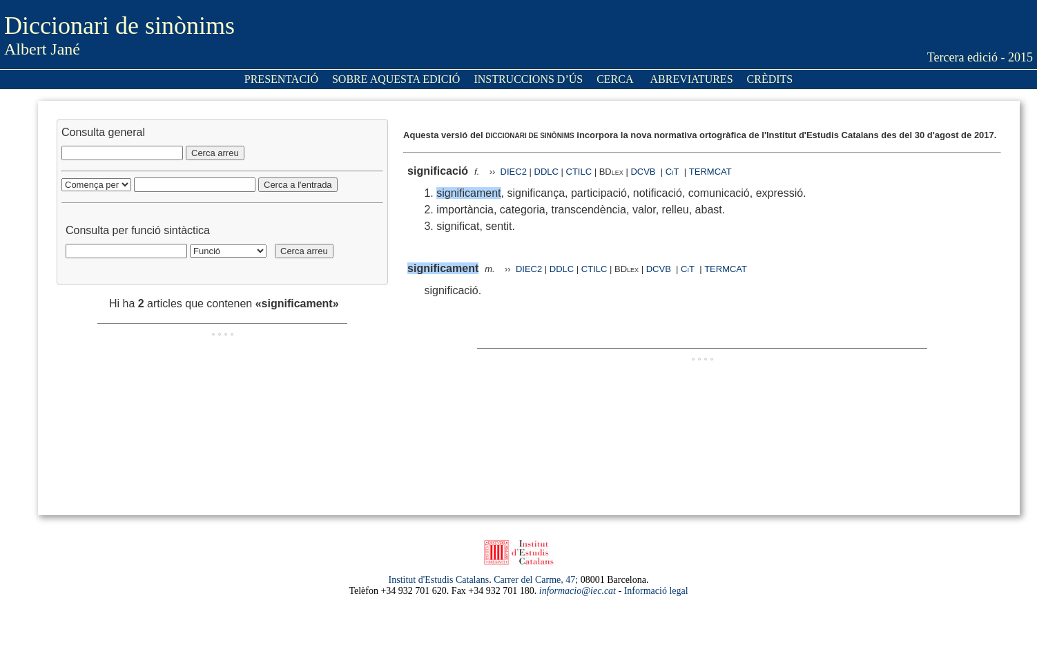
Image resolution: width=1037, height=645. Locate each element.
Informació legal (656, 591)
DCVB (644, 171)
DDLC (546, 171)
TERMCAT (710, 171)
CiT (672, 171)
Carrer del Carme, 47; (536, 580)
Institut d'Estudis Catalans (439, 580)
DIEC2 (514, 171)
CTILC (579, 171)
